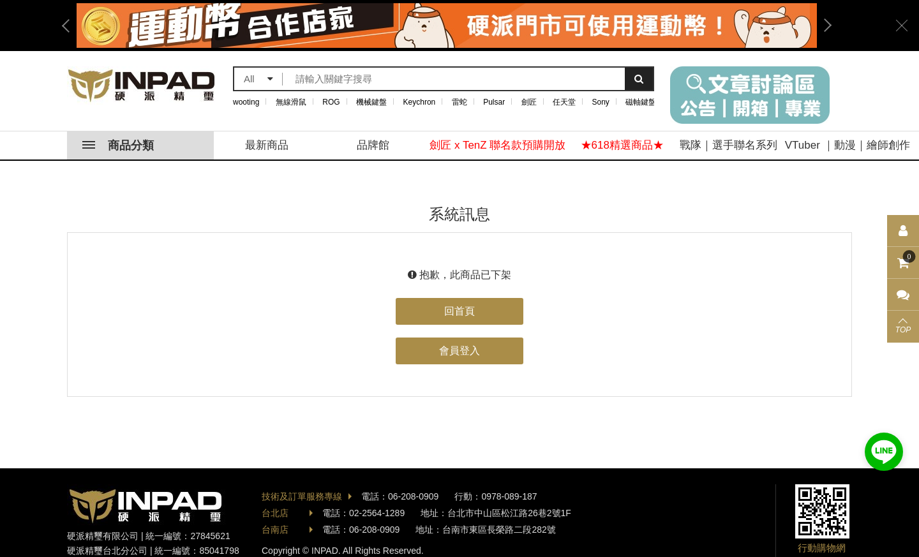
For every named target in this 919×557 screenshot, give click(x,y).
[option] (447, 25)
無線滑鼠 (291, 102)
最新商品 (266, 145)
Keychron (419, 102)
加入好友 (884, 452)
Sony (600, 102)
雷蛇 (459, 102)
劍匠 (529, 102)
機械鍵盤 (371, 102)
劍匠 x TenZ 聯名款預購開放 (497, 145)
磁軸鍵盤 (640, 102)
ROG (331, 102)
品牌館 (373, 145)
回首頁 (459, 311)
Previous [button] (70, 25)
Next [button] (823, 25)
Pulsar (494, 102)
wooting (246, 102)
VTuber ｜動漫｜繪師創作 (847, 145)
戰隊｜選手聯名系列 (728, 145)
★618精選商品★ (622, 145)
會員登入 (459, 350)
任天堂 (564, 102)
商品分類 (118, 145)
